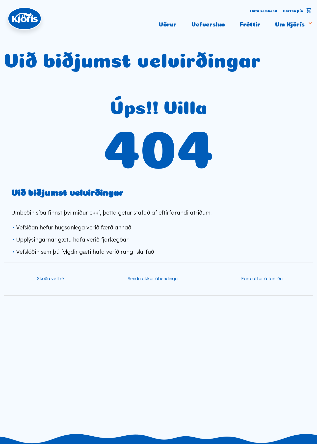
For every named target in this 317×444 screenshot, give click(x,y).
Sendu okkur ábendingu (153, 278)
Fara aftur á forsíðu (262, 278)
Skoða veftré (50, 278)
